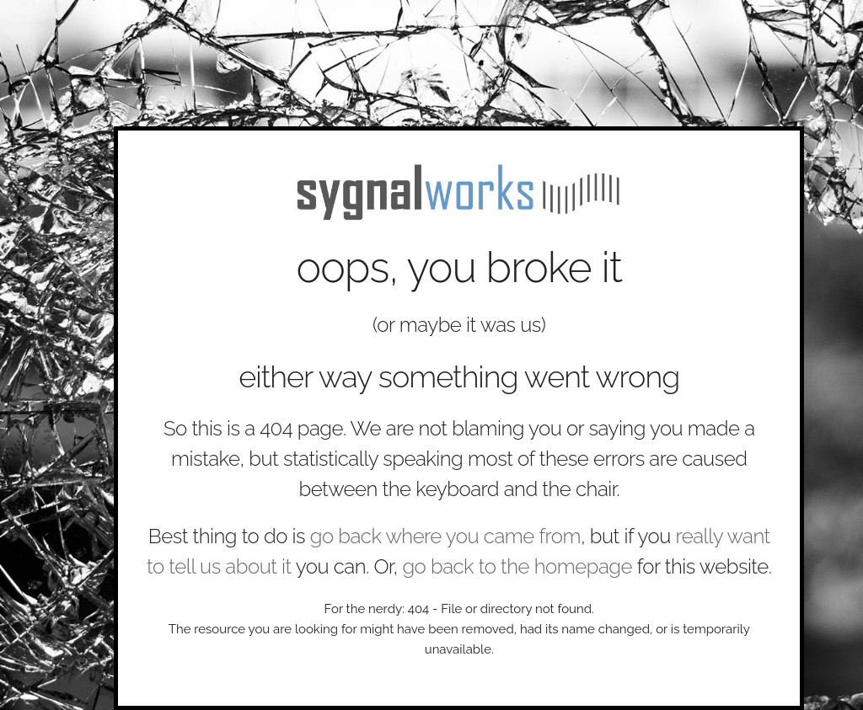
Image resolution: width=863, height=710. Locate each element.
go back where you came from (445, 536)
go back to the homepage (517, 566)
